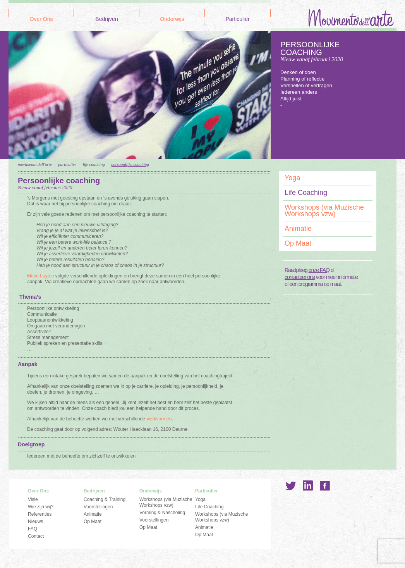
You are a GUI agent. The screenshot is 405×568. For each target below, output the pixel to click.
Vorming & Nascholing (162, 512)
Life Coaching (94, 164)
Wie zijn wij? (40, 506)
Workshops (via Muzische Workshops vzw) (324, 210)
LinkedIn (307, 485)
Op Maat (298, 243)
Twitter (290, 485)
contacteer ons (300, 277)
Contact (36, 536)
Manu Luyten (40, 276)
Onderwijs (172, 19)
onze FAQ (319, 270)
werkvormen (159, 419)
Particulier (237, 19)
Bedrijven (106, 19)
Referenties (39, 514)
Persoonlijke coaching (130, 164)
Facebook (324, 485)
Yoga (292, 178)
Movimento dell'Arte (35, 164)
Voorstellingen (98, 506)
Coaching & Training (104, 499)
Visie (33, 499)
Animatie (298, 228)
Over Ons (41, 19)
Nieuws (35, 521)
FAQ (32, 529)
